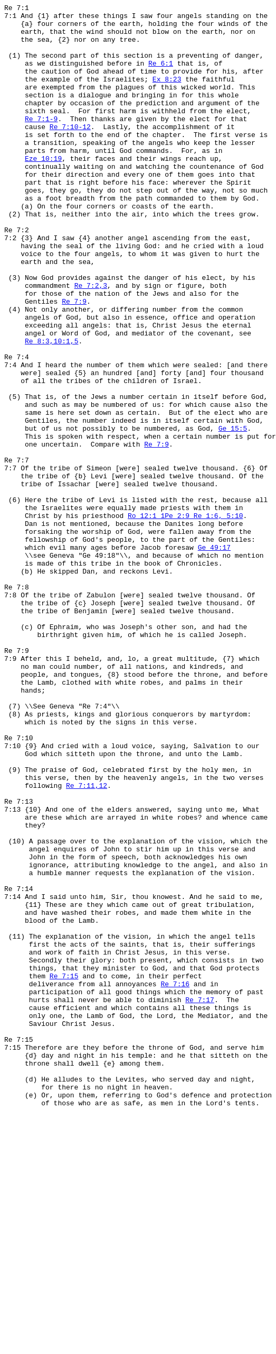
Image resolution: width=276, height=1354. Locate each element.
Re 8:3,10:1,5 (51, 409)
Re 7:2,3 (90, 342)
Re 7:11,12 (86, 942)
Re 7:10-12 (70, 152)
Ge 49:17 (214, 656)
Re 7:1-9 (41, 142)
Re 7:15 (64, 1171)
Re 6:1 (160, 75)
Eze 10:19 (43, 190)
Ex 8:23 (167, 94)
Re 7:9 (74, 361)
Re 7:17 (199, 1199)
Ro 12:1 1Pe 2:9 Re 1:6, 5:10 (185, 618)
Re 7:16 (174, 1180)
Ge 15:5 (233, 514)
